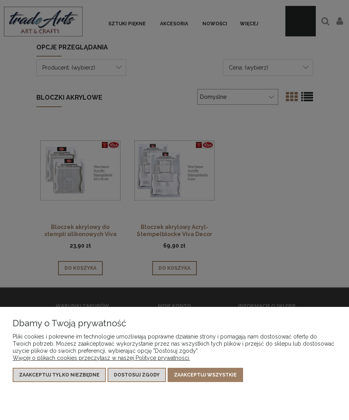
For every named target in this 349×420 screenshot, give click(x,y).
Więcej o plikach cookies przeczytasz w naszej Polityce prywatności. (101, 358)
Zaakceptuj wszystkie (205, 375)
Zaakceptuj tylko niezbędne (59, 375)
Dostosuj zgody (137, 375)
